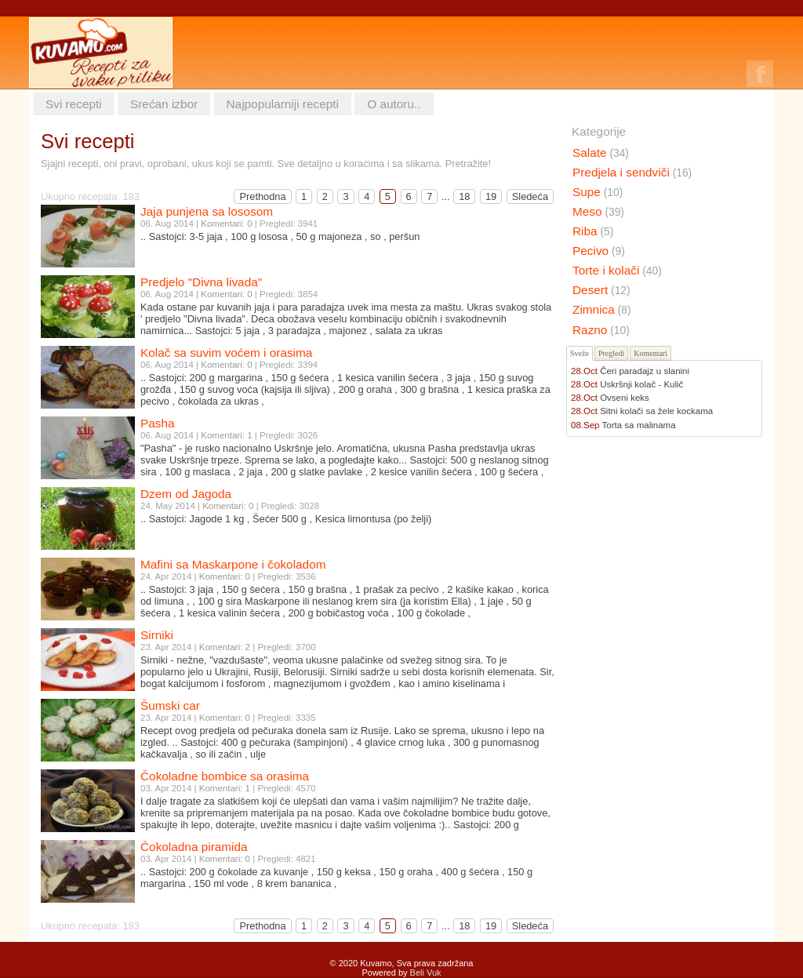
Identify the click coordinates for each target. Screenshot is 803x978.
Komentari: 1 (226, 435)
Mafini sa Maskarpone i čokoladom (232, 564)
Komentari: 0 (226, 223)
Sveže (579, 353)
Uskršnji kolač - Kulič (641, 384)
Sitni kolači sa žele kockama (656, 411)
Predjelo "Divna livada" (201, 282)
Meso (598, 211)
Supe (597, 191)
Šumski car (170, 705)
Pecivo (598, 250)
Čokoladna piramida (194, 846)
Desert (601, 289)
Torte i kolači (617, 270)
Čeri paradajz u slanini (644, 371)
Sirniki (156, 635)
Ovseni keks (624, 397)
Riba (592, 231)
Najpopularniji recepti (283, 104)
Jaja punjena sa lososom (206, 211)
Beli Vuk (425, 972)
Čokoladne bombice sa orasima (224, 776)
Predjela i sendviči (632, 172)
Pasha (157, 423)
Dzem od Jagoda (185, 493)
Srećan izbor (164, 104)
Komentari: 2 (224, 647)
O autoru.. (393, 104)
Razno (601, 329)
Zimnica (601, 309)
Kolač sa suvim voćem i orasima (226, 352)
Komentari (650, 353)
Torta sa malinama (639, 425)
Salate (600, 152)
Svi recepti (73, 104)
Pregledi (611, 353)
